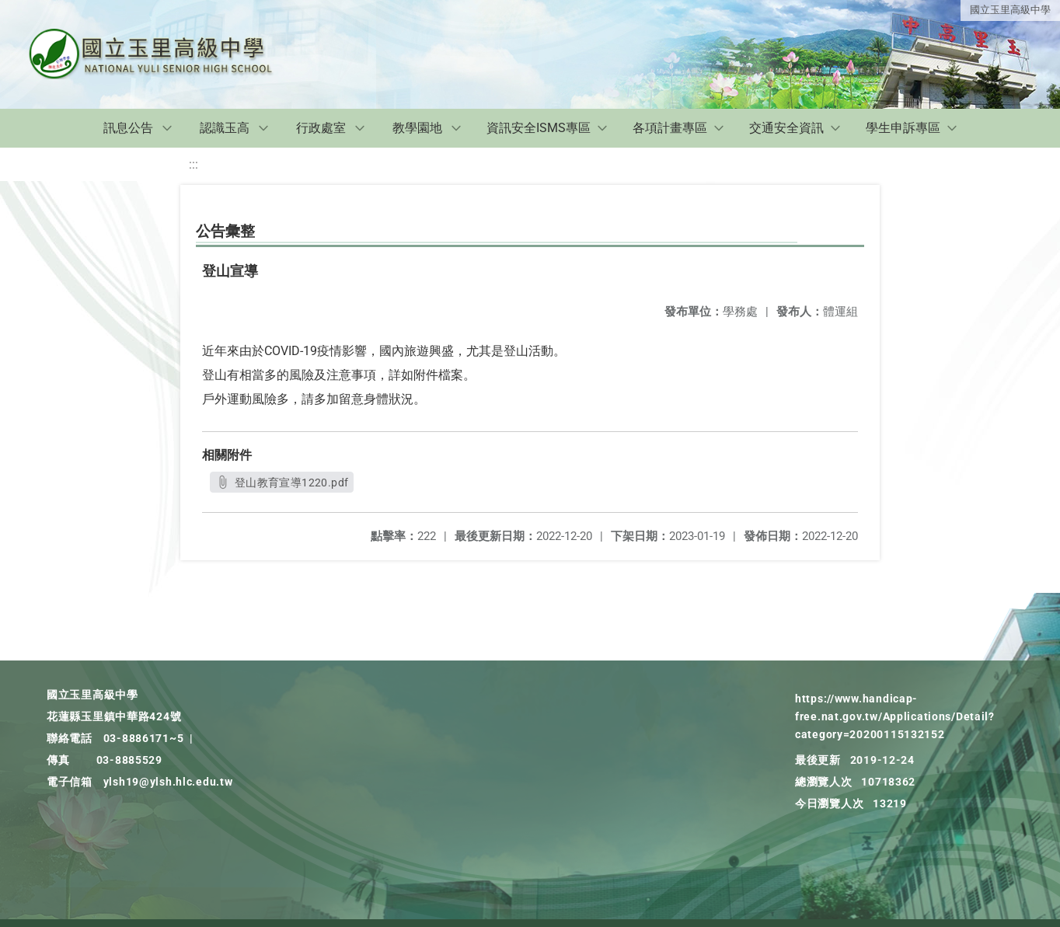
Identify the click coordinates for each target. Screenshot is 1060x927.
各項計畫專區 (670, 127)
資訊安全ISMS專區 (538, 127)
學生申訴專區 (903, 127)
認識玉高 (224, 127)
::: (193, 164)
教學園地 (417, 127)
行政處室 (321, 127)
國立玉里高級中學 (1010, 10)
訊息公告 (128, 127)
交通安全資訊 (786, 127)
